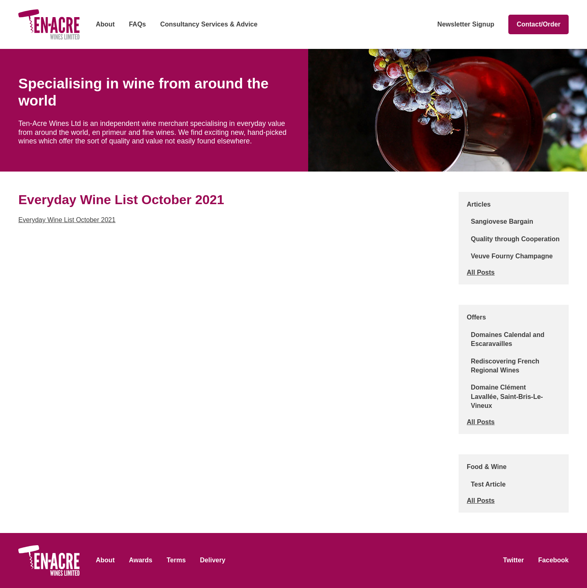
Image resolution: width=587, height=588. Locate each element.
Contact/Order (538, 24)
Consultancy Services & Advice (209, 24)
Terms (176, 560)
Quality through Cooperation (515, 239)
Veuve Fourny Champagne (512, 256)
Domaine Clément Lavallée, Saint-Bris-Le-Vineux (507, 396)
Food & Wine (487, 466)
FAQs (137, 24)
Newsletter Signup (465, 24)
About (105, 24)
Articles (479, 204)
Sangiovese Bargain (502, 221)
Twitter (513, 560)
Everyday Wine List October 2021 (66, 219)
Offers (476, 317)
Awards (140, 560)
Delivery (212, 560)
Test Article (488, 484)
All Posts (480, 272)
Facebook (553, 560)
